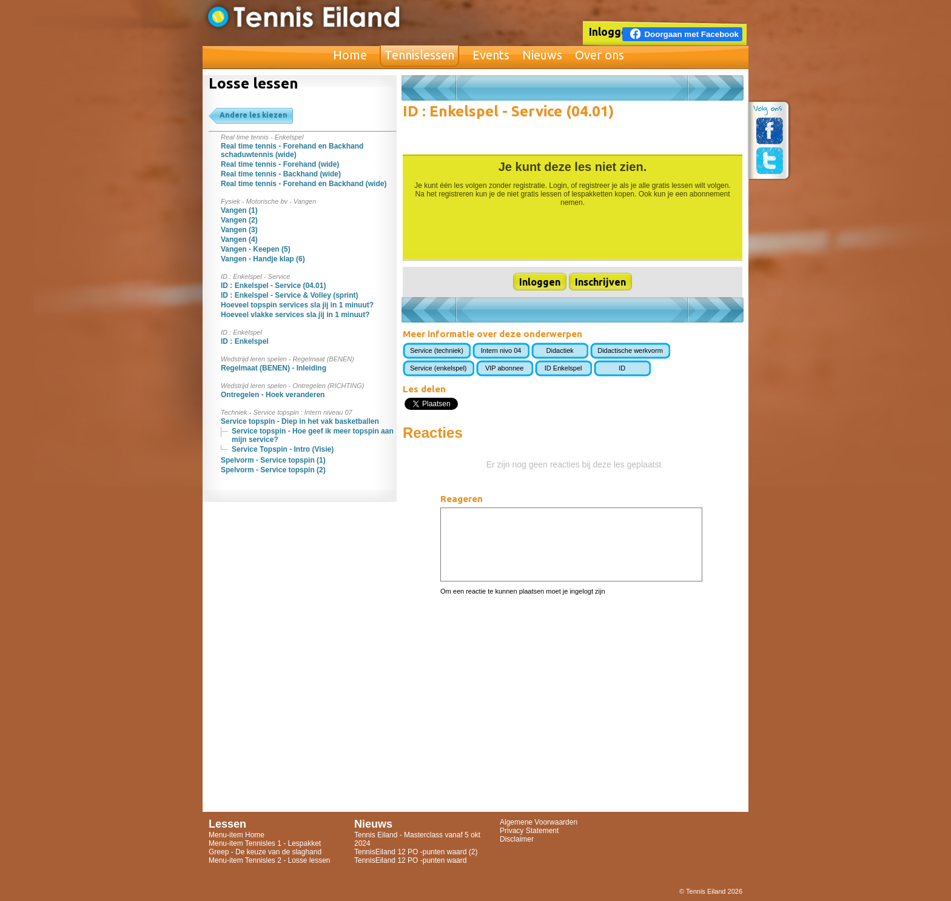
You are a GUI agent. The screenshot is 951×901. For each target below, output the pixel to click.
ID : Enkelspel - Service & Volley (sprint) (289, 295)
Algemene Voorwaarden (538, 822)
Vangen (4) (239, 239)
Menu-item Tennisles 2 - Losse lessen (270, 860)
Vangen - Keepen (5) (256, 249)
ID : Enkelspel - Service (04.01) (273, 285)
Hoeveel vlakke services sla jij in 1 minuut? (295, 314)
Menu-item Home (236, 835)
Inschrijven (600, 281)
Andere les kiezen (253, 115)
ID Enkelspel (563, 368)
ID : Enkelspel (245, 341)
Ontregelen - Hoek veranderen (272, 394)
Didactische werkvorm (630, 350)
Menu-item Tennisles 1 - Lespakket (265, 843)
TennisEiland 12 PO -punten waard (410, 860)
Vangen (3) (239, 230)
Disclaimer (517, 839)
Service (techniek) (436, 350)
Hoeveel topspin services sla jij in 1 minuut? (297, 305)
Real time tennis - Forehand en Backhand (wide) (303, 183)
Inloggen (611, 31)
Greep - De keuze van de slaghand (265, 852)
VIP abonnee (504, 368)
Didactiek (560, 350)
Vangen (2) (239, 220)
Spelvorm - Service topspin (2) (273, 470)
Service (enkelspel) (438, 368)
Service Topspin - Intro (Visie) (283, 449)
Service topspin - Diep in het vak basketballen (300, 421)
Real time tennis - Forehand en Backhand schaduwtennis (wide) (292, 150)
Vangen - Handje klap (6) (263, 259)
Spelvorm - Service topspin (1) (273, 460)
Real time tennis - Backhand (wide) (281, 174)
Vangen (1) (239, 210)
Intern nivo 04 (501, 350)
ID (622, 368)
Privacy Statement (529, 830)
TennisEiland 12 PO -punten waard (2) (415, 852)
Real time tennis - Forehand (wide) (280, 164)
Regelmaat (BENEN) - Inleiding (273, 368)
